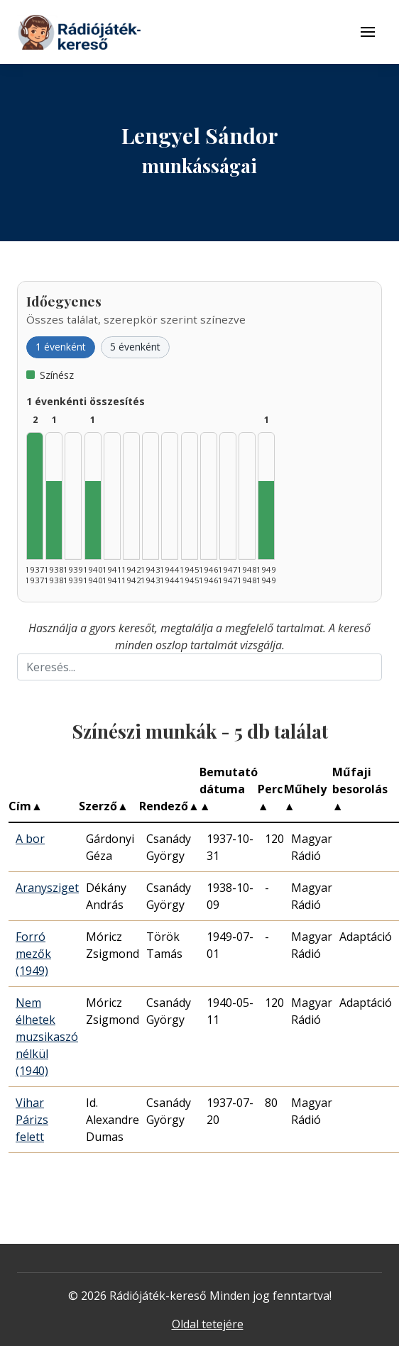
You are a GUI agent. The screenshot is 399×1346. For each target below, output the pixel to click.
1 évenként (60, 346)
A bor (30, 838)
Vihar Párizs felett (32, 1119)
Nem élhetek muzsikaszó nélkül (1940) (47, 1037)
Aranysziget (47, 887)
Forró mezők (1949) (33, 953)
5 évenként (135, 346)
